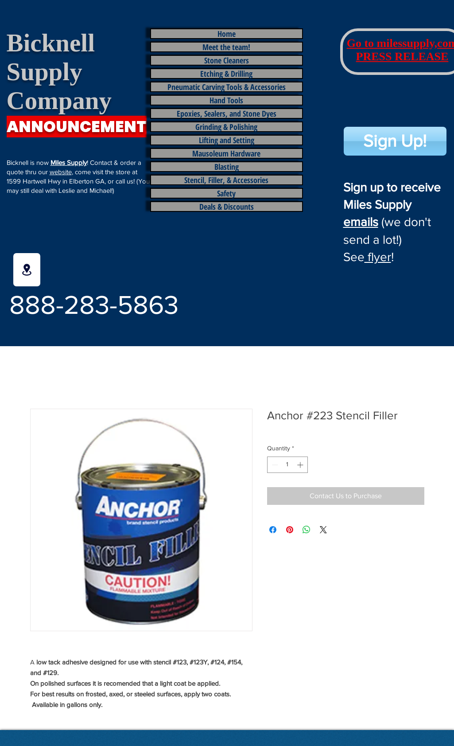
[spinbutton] (287, 465)
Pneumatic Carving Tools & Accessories (226, 86)
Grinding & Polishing (226, 126)
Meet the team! (226, 47)
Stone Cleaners (226, 60)
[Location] (26, 269)
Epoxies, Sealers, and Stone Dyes (226, 113)
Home (226, 33)
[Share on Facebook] (273, 529)
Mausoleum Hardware (226, 153)
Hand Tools (226, 100)
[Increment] (301, 465)
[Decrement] (273, 465)
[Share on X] (323, 529)
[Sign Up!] (395, 141)
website (61, 172)
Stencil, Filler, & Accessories (226, 180)
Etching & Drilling (226, 73)
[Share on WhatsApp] (306, 529)
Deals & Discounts (226, 206)
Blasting (226, 166)
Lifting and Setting (226, 140)
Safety (226, 193)
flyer (378, 257)
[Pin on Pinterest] (289, 529)
